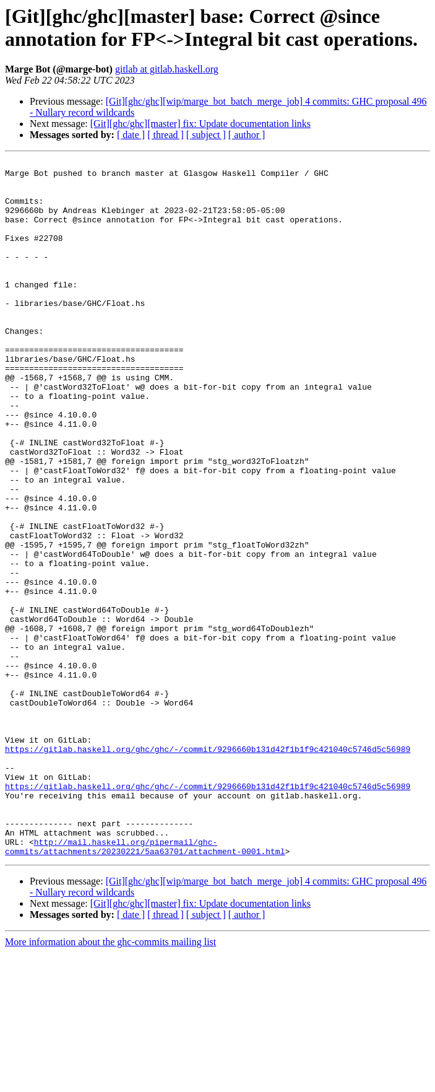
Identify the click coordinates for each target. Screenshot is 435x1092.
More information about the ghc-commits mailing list (110, 1081)
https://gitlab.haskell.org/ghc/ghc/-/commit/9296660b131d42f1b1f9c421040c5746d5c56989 (207, 867)
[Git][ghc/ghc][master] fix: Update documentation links (200, 123)
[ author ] (246, 134)
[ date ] (131, 134)
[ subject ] (206, 134)
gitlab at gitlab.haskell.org (166, 69)
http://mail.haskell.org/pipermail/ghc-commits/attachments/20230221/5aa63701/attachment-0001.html (145, 985)
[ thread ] (165, 134)
